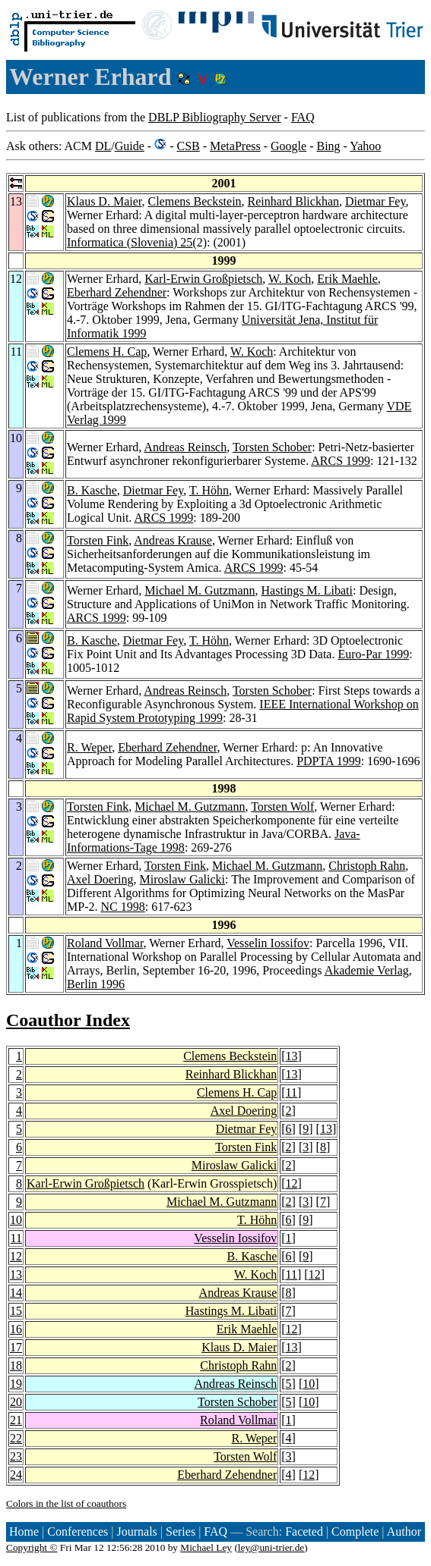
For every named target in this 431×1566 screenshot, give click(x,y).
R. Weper (89, 747)
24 (16, 1474)
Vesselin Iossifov (268, 943)
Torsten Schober (272, 447)
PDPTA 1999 (328, 761)
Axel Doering (100, 879)
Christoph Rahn (366, 865)
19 (16, 1383)
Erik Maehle (347, 278)
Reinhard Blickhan (293, 201)
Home (24, 1531)
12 (292, 1183)
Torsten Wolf (282, 806)
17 (16, 1347)
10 (16, 1219)
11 (291, 1092)
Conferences (77, 1531)
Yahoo (365, 146)
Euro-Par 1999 (373, 654)
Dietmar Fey (375, 201)
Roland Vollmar (105, 943)
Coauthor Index (68, 1020)
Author (404, 1531)
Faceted (304, 1531)
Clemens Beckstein (194, 201)
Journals (136, 1531)
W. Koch (289, 278)
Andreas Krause (173, 540)
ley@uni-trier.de (271, 1547)
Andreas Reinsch (185, 447)
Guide (129, 146)
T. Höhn (209, 490)
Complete (355, 1531)
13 (292, 1056)
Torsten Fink (97, 540)
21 (16, 1420)
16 (16, 1329)
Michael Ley (206, 1547)
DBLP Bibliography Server (214, 117)
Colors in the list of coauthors (66, 1503)
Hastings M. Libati (307, 590)
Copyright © (32, 1547)
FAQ (303, 117)
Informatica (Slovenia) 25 (129, 242)
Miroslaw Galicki (182, 879)
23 (16, 1456)
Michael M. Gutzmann (199, 590)
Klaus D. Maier (104, 201)
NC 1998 (122, 906)
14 (16, 1292)
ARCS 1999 (340, 460)
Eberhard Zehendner (116, 292)
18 (16, 1365)
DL (103, 146)
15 (16, 1310)
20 (16, 1401)
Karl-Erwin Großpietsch (203, 278)
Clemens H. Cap (107, 351)
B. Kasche (92, 490)
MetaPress (235, 146)
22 (16, 1438)
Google (288, 146)
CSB (187, 146)
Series (180, 1531)
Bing (328, 146)
